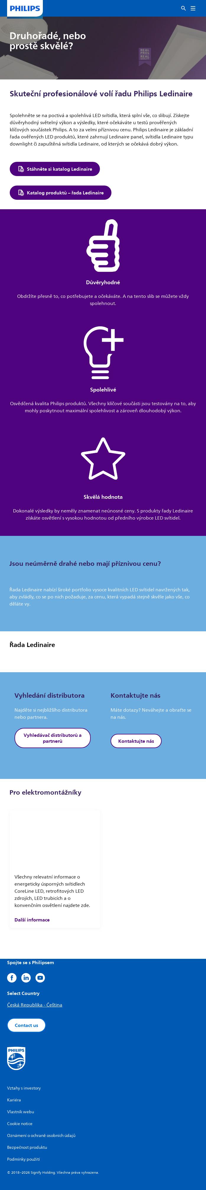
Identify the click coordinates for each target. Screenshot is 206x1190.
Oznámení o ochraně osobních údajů (41, 1135)
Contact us (26, 1025)
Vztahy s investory (24, 1088)
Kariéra (14, 1100)
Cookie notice (20, 1123)
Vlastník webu (20, 1111)
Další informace (32, 919)
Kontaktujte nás (136, 741)
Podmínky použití (23, 1159)
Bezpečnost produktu (27, 1147)
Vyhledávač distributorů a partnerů (53, 738)
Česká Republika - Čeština (34, 1005)
